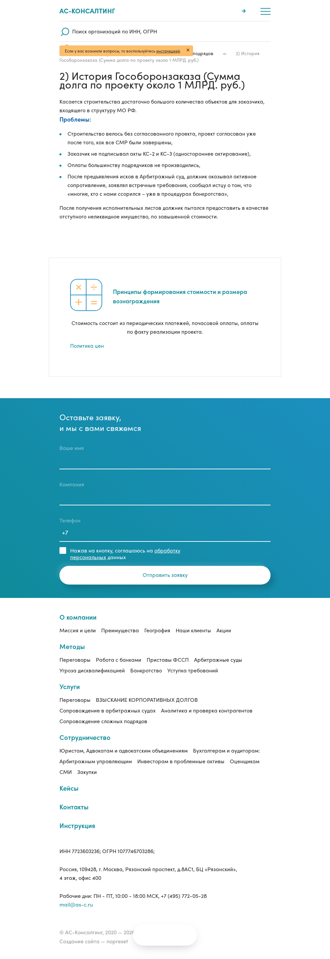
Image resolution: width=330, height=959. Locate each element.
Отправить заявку (165, 575)
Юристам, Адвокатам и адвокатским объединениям (123, 750)
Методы (72, 646)
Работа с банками (118, 659)
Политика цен (87, 345)
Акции (223, 630)
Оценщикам (245, 761)
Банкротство (146, 670)
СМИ (65, 772)
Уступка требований (192, 670)
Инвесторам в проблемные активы (180, 761)
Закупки (87, 772)
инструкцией (168, 51)
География (157, 630)
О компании (78, 617)
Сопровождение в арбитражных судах (107, 710)
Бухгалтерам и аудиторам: (226, 750)
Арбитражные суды (218, 659)
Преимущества (120, 630)
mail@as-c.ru (76, 904)
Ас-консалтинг (87, 10)
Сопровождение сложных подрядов (103, 721)
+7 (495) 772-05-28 (184, 896)
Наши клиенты (193, 630)
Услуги (69, 686)
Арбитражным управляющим (95, 761)
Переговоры (75, 659)
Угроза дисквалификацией (92, 670)
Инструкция (77, 825)
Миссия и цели (77, 630)
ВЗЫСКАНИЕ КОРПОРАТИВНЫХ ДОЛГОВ (147, 699)
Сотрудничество (85, 737)
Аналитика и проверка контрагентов (207, 710)
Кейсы (68, 788)
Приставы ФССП (168, 659)
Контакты (74, 806)
